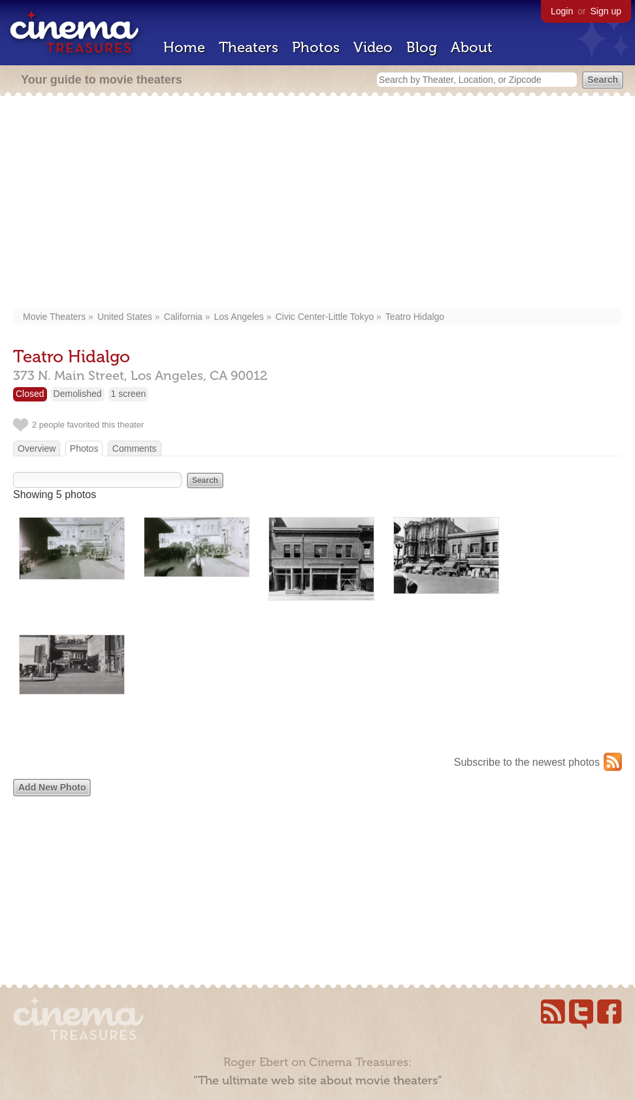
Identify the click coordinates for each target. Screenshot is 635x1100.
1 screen (128, 393)
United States (124, 316)
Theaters (248, 47)
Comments (134, 448)
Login (562, 11)
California (183, 316)
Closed (30, 393)
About (472, 47)
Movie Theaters (54, 316)
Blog (421, 47)
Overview (37, 448)
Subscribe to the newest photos (527, 762)
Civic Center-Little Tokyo (324, 316)
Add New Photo (52, 787)
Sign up (606, 11)
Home (184, 47)
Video (373, 47)
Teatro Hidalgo (414, 316)
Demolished (78, 393)
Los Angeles (239, 316)
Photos (316, 47)
